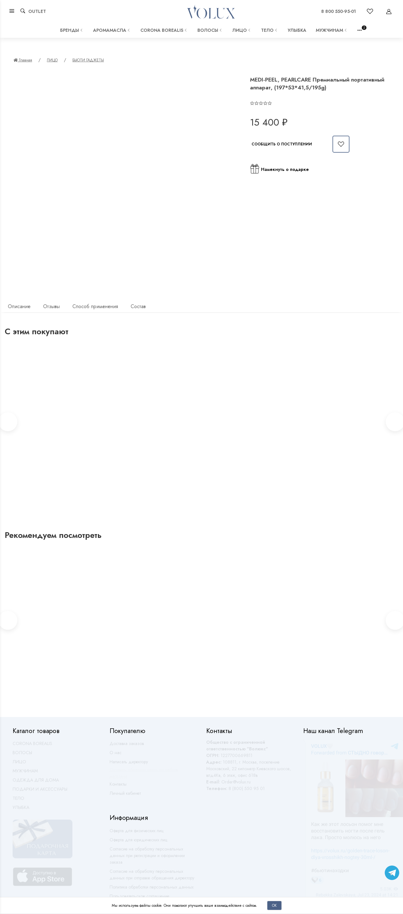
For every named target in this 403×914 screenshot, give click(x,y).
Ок (274, 905)
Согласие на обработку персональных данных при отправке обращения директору (152, 877)
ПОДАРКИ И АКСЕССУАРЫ (40, 792)
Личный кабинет (125, 796)
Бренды (72, 30)
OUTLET (37, 11)
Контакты (118, 787)
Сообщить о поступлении (282, 144)
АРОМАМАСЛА (112, 30)
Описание (19, 306)
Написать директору (129, 764)
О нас (116, 755)
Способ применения (95, 306)
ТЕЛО (269, 30)
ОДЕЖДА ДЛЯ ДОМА (36, 783)
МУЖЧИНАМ (332, 30)
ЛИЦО (242, 30)
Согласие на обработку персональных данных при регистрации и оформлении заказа (147, 858)
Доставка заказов (127, 746)
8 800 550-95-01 (338, 11)
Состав (138, 306)
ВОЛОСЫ (210, 30)
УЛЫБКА (297, 30)
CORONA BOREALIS (164, 30)
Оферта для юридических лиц (138, 842)
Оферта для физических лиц (136, 833)
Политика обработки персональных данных (152, 890)
